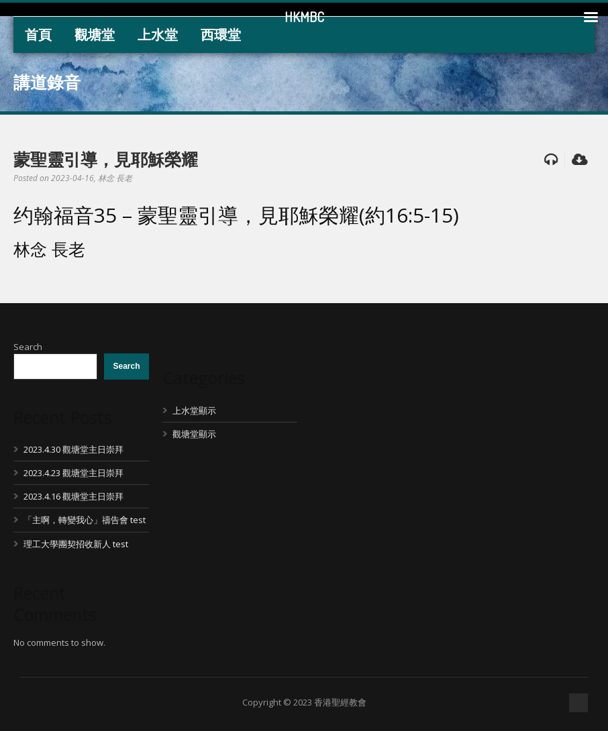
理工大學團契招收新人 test (75, 544)
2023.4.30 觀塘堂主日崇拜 (73, 449)
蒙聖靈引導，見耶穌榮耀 (105, 159)
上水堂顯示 (194, 410)
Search (27, 347)
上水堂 (158, 34)
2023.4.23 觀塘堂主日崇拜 (73, 473)
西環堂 (221, 34)
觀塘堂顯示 (194, 434)
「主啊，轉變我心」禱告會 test (84, 520)
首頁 (38, 34)
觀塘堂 (94, 34)
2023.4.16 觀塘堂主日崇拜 (73, 496)
